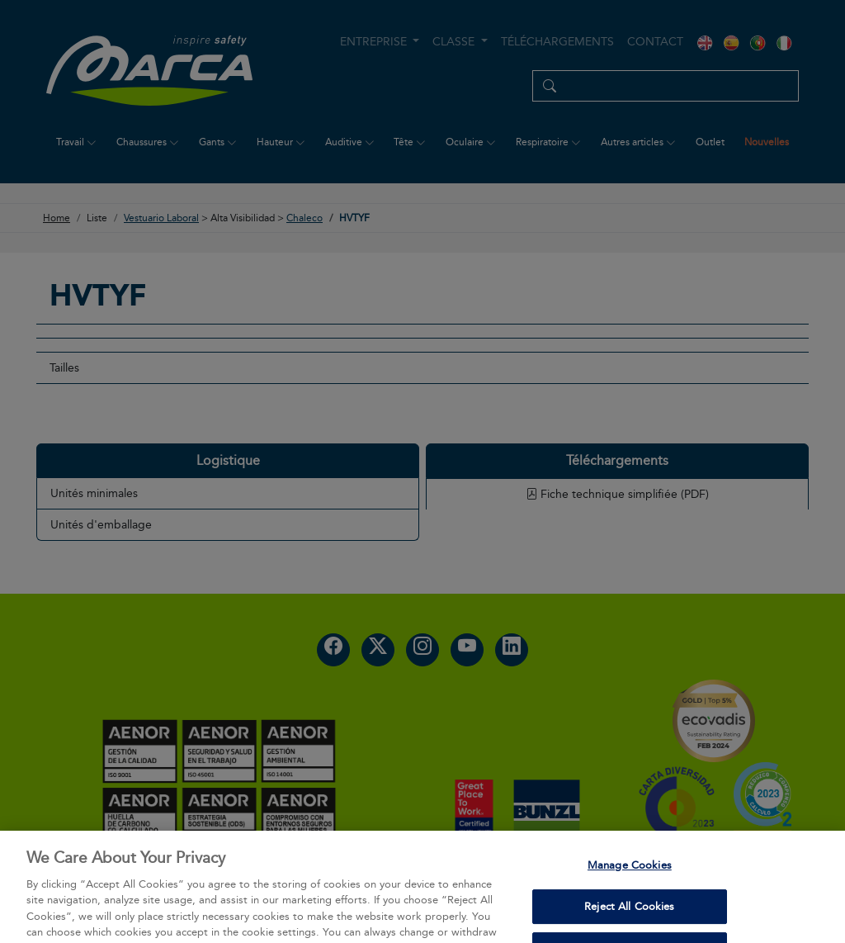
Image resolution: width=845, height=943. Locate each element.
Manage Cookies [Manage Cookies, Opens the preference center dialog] (630, 879)
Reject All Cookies (629, 920)
